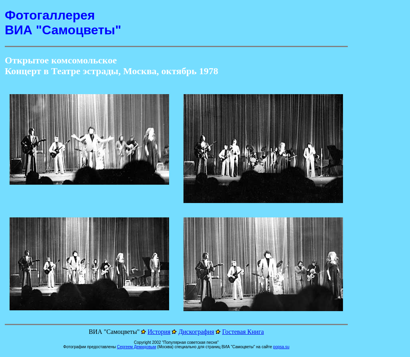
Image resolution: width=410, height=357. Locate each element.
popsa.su (281, 347)
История (159, 331)
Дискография (196, 331)
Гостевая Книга (243, 331)
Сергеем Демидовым (136, 347)
